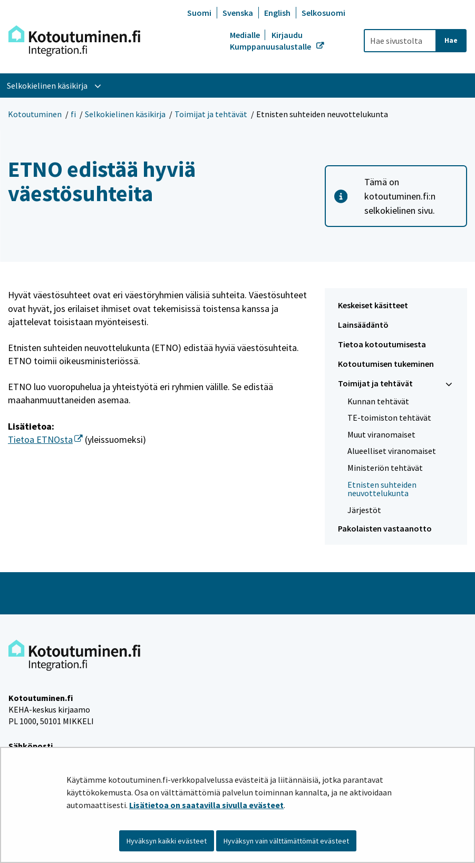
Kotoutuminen (35, 114)
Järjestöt (364, 510)
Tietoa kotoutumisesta (382, 344)
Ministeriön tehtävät (385, 467)
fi (73, 114)
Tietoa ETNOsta (45, 439)
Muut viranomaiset (381, 434)
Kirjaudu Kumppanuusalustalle (271, 41)
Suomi (199, 12)
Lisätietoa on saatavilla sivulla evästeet (206, 805)
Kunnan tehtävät (378, 401)
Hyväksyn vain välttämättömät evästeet (286, 841)
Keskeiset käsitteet (373, 305)
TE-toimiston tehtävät (389, 417)
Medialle (245, 35)
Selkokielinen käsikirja (125, 114)
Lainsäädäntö (363, 324)
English (277, 12)
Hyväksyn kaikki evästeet (167, 841)
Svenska (237, 12)
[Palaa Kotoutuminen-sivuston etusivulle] (74, 40)
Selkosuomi (323, 12)
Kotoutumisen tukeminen (386, 363)
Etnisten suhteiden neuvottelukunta (381, 489)
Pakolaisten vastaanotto (385, 528)
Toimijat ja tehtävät (211, 114)
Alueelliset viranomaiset (391, 450)
